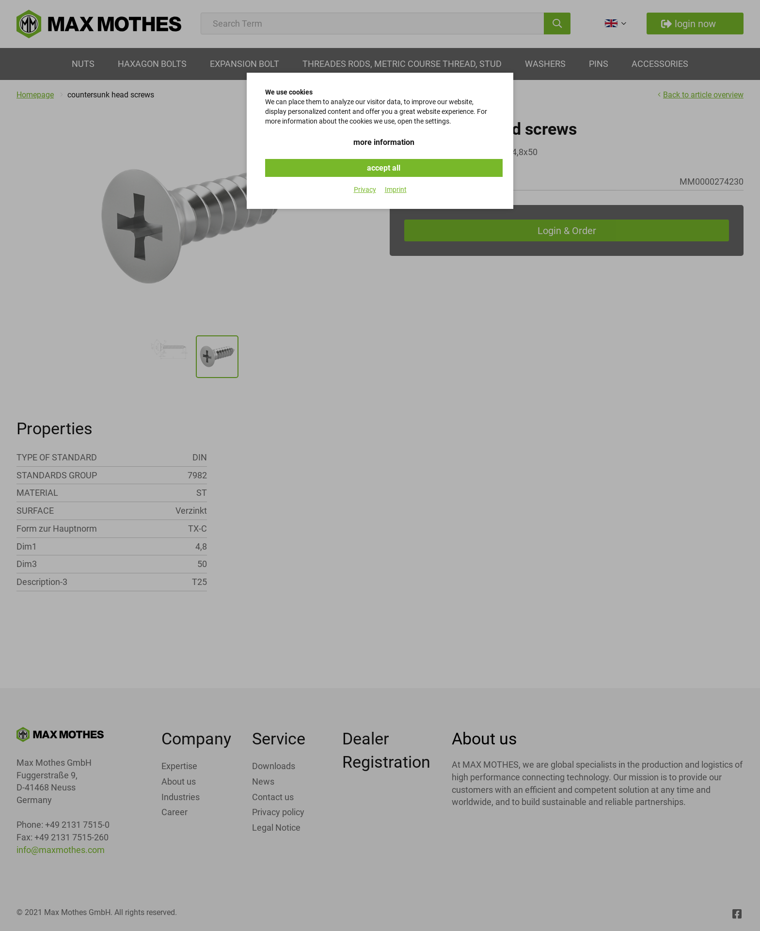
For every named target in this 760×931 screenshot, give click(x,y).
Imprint (396, 189)
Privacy (365, 189)
